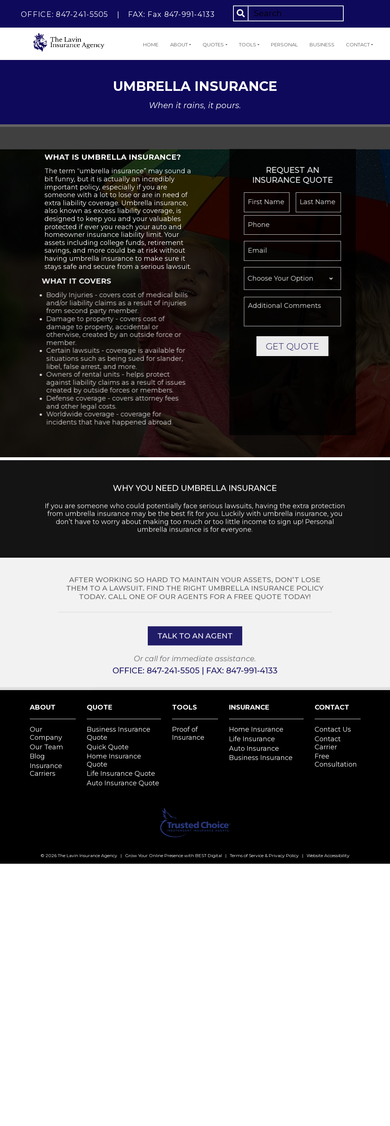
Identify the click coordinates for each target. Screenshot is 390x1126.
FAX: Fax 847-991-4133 (171, 14)
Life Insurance (252, 739)
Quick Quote (108, 747)
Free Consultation (336, 760)
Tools (247, 44)
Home (150, 44)
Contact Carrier (328, 743)
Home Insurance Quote (114, 760)
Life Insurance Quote (121, 774)
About (179, 44)
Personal (284, 44)
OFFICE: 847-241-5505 (64, 14)
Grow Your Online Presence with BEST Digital (173, 855)
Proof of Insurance (188, 733)
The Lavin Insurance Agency (87, 855)
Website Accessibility (328, 855)
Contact (358, 44)
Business (322, 44)
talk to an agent (195, 665)
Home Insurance (256, 729)
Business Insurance (261, 758)
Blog (37, 756)
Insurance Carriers (46, 770)
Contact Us (333, 729)
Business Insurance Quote (118, 733)
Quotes (213, 44)
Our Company (46, 733)
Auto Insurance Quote (123, 783)
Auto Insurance (254, 749)
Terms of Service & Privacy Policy (264, 855)
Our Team (46, 747)
